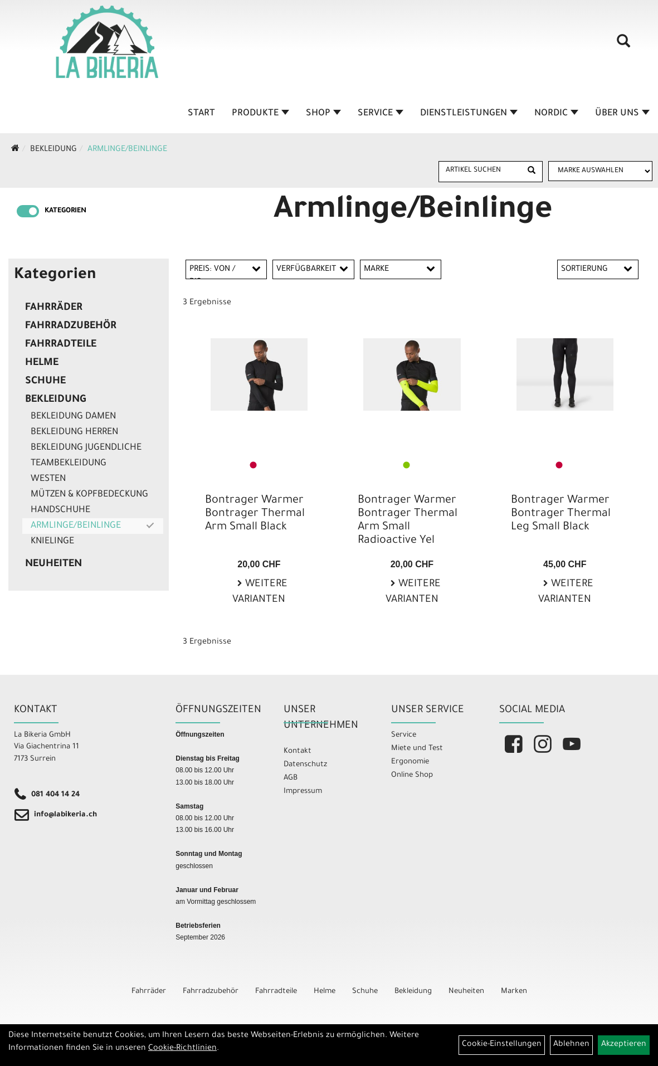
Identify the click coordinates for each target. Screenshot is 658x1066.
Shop (323, 114)
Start (201, 114)
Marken (514, 991)
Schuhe (45, 381)
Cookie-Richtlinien (182, 1048)
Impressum (303, 791)
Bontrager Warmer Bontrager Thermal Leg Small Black (561, 514)
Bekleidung (53, 149)
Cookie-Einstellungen (502, 1044)
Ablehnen (571, 1044)
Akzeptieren (623, 1044)
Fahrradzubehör (70, 326)
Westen (48, 479)
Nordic (556, 114)
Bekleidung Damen (73, 417)
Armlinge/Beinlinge (127, 149)
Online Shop (412, 775)
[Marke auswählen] (600, 171)
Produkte (260, 114)
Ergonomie (410, 762)
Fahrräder (53, 308)
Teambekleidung (68, 464)
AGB (291, 778)
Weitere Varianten (259, 592)
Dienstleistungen (469, 114)
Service (380, 114)
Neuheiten (53, 564)
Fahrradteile (60, 345)
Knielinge (52, 542)
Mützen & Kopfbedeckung (89, 495)
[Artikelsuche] (623, 45)
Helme (42, 363)
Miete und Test (417, 748)
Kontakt (297, 751)
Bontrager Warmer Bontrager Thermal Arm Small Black (255, 514)
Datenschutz (305, 765)
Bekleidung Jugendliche (86, 448)
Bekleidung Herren (74, 432)
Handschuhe (60, 510)
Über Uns (622, 114)
